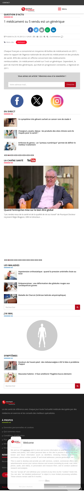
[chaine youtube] (31, 161)
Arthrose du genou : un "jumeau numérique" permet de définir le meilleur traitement (47, 143)
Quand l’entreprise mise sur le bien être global (28, 209)
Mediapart (21, 42)
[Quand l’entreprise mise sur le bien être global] (42, 187)
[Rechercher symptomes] (77, 386)
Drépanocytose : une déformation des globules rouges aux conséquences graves (44, 284)
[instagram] (59, 101)
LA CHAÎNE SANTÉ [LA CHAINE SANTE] (13, 160)
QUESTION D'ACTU (14, 14)
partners (26, 450)
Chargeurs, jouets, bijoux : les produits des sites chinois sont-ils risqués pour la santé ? (46, 132)
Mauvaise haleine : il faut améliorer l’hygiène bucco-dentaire (45, 374)
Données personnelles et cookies (19, 427)
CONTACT (6, 3)
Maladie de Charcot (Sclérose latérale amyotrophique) (42, 295)
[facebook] (19, 101)
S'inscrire (70, 84)
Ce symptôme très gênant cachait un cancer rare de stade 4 (44, 119)
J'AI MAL (8, 313)
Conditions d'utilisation (14, 435)
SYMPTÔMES (10, 355)
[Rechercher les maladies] (77, 307)
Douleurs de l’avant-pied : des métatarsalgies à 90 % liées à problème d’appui (48, 363)
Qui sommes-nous (12, 431)
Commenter (56, 36)
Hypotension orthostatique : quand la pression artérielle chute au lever (47, 272)
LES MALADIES (11, 265)
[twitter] (39, 101)
